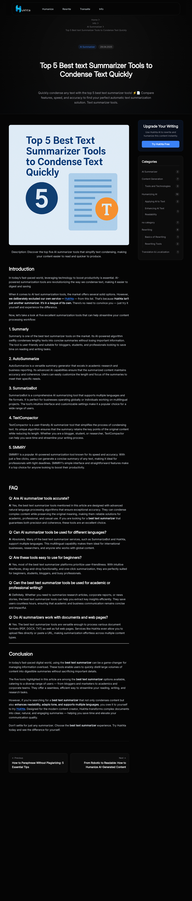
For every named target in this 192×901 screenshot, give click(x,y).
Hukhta (69, 298)
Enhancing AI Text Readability (154, 211)
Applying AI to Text (155, 201)
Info (101, 9)
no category (148, 222)
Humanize (47, 9)
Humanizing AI (149, 194)
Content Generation (152, 178)
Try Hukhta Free (160, 144)
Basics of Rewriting (155, 236)
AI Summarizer (149, 171)
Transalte (85, 9)
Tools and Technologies (158, 186)
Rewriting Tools (153, 243)
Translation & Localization (155, 251)
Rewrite (66, 9)
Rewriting (147, 229)
